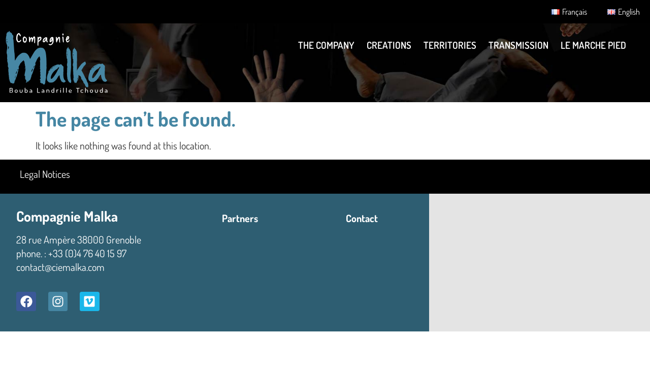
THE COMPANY (326, 45)
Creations (389, 45)
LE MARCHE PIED (593, 45)
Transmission (518, 45)
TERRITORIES (450, 45)
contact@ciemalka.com (60, 266)
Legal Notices (45, 173)
